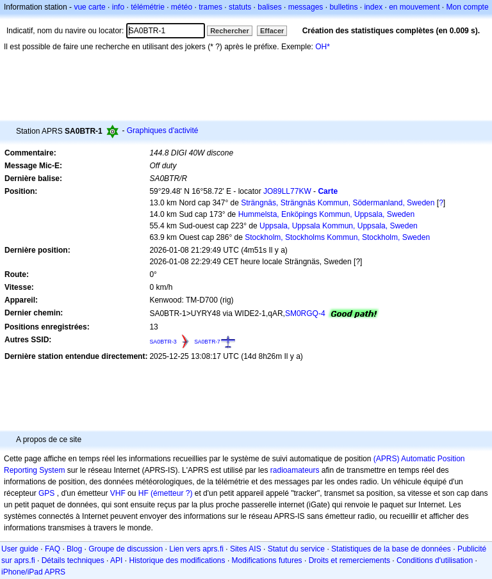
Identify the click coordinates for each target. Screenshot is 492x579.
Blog (74, 548)
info (118, 7)
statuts (240, 7)
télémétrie (148, 7)
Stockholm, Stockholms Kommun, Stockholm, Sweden (337, 237)
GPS (46, 493)
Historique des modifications (177, 560)
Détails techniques (73, 560)
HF (143, 493)
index (373, 7)
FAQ (52, 548)
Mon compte (468, 7)
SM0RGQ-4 (305, 313)
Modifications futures (267, 560)
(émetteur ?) (171, 493)
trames (210, 7)
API (116, 560)
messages (306, 7)
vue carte (89, 7)
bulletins (343, 7)
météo (181, 7)
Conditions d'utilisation (435, 560)
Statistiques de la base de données (391, 548)
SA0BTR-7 (207, 341)
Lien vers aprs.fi (196, 548)
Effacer (272, 31)
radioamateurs (295, 470)
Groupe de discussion (125, 548)
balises (269, 7)
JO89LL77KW (287, 191)
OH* (322, 46)
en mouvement (414, 7)
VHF (118, 493)
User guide (19, 548)
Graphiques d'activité (163, 130)
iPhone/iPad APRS (33, 571)
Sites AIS (245, 548)
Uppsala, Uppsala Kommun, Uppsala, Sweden (338, 225)
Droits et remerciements (349, 560)
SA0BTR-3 (162, 341)
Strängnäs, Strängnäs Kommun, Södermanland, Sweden (337, 202)
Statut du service (296, 548)
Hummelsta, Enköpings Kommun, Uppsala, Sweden (326, 214)
